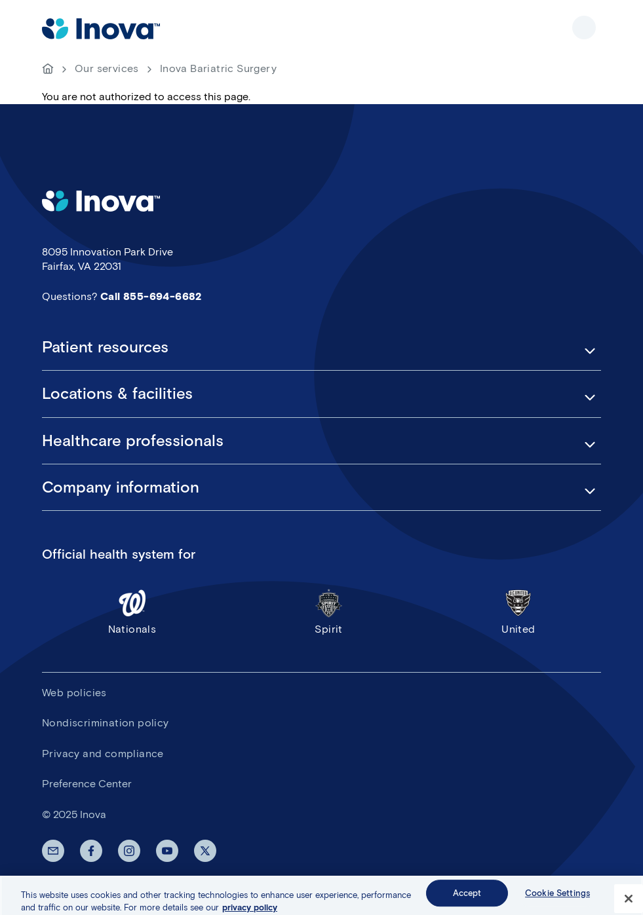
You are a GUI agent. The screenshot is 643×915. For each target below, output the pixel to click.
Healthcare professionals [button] (133, 441)
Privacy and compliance (103, 753)
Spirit (329, 611)
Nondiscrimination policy (105, 723)
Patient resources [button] (105, 347)
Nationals (132, 611)
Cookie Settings (557, 898)
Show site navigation (584, 27)
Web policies (74, 692)
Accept (467, 898)
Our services (107, 68)
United (518, 611)
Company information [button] (120, 487)
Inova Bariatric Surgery (218, 68)
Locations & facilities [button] (117, 393)
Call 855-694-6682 (151, 296)
